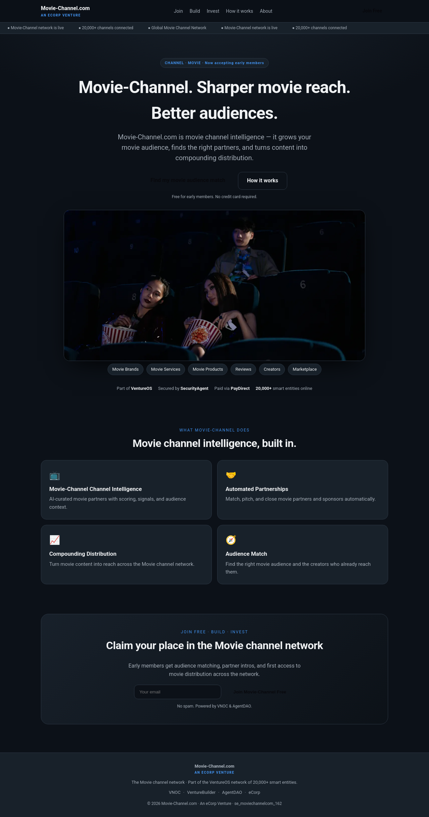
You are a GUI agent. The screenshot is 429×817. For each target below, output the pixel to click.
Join (178, 11)
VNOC (175, 792)
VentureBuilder (201, 792)
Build (195, 11)
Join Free (372, 10)
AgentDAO (232, 792)
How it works (239, 11)
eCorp (254, 792)
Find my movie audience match (187, 180)
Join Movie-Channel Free (259, 691)
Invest (213, 11)
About (266, 11)
